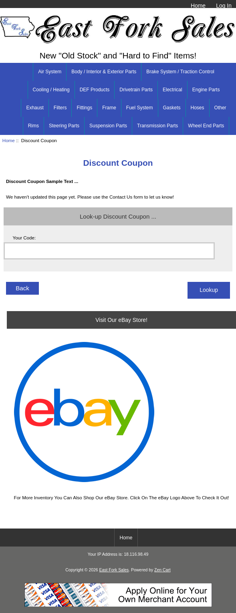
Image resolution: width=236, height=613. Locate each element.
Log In (224, 5)
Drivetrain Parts (136, 89)
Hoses (197, 108)
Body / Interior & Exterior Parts (103, 71)
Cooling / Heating (51, 89)
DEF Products (95, 89)
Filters (60, 108)
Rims (33, 126)
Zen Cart (162, 570)
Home (198, 5)
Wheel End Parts (206, 126)
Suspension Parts (108, 126)
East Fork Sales (114, 570)
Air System (49, 71)
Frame (109, 108)
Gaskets (172, 108)
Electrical (172, 89)
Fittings (84, 108)
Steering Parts (64, 126)
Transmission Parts (157, 126)
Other (220, 108)
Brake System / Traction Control (180, 71)
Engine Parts (206, 89)
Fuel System (139, 108)
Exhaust (34, 108)
